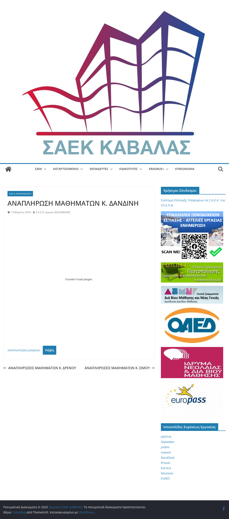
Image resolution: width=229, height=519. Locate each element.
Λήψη (49, 350)
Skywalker (168, 442)
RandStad (167, 458)
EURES (165, 478)
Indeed (166, 452)
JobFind (166, 437)
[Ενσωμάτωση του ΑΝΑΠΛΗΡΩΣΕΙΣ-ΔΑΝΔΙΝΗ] (79, 279)
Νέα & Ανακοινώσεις (20, 193)
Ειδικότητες (128, 169)
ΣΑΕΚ (38, 169)
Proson (165, 463)
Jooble (165, 447)
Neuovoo (167, 473)
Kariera (166, 468)
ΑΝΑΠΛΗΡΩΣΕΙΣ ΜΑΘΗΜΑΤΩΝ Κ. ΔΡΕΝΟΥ (39, 368)
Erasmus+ (156, 169)
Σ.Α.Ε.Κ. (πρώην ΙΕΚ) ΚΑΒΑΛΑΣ (53, 212)
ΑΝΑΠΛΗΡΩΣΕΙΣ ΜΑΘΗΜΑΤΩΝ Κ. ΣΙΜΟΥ (120, 368)
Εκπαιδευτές (99, 169)
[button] (44, 169)
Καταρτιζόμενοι (65, 169)
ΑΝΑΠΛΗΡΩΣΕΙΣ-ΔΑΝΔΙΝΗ (23, 350)
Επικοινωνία (184, 169)
